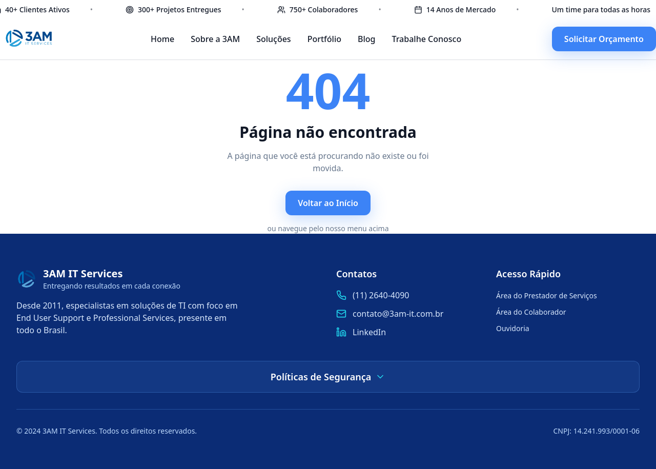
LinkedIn (369, 332)
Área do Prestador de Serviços (546, 295)
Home (162, 39)
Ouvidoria (512, 328)
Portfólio (324, 39)
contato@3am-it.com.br (398, 313)
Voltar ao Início (328, 203)
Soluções (273, 39)
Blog (366, 39)
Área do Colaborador (531, 312)
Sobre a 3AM (215, 39)
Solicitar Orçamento (604, 39)
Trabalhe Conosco (426, 39)
